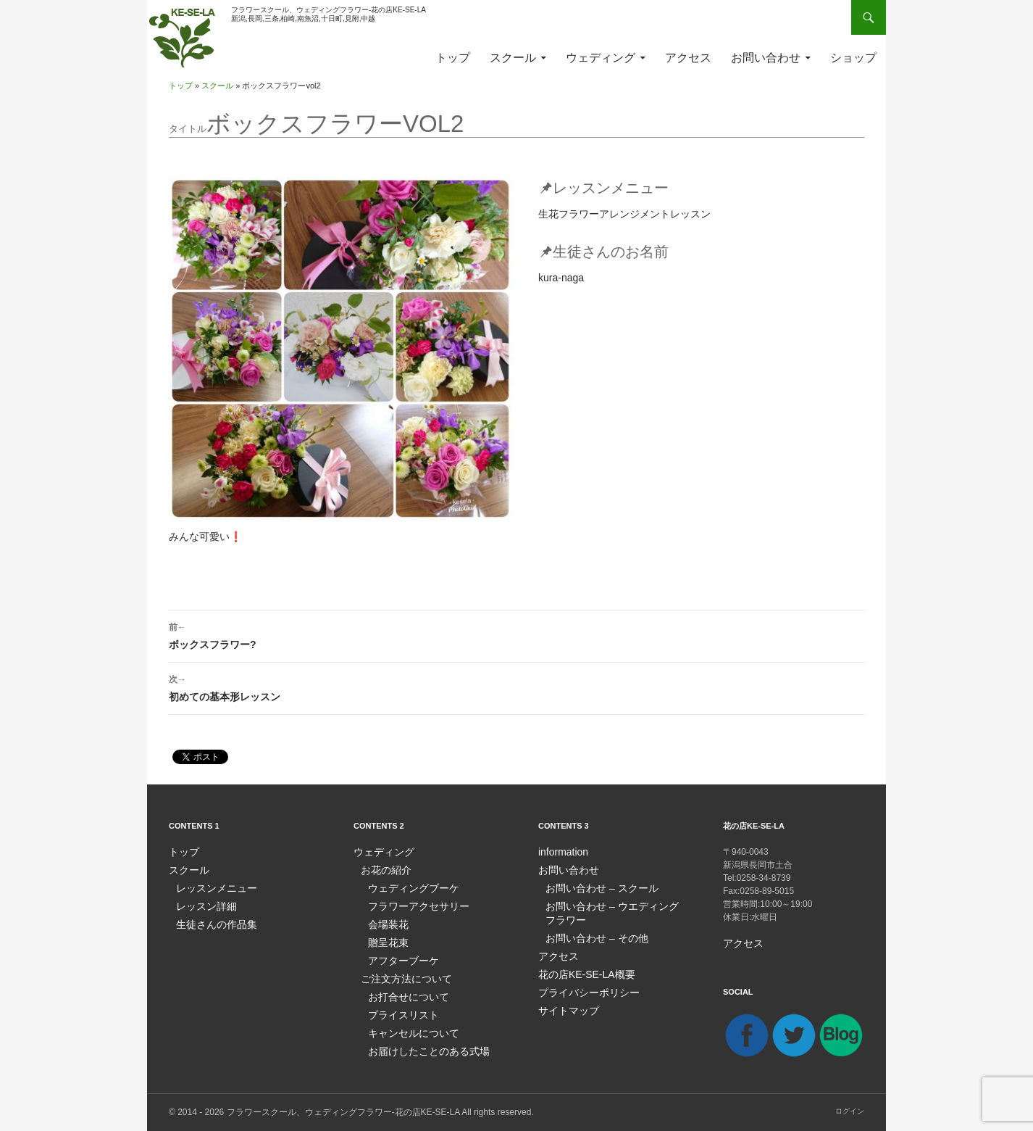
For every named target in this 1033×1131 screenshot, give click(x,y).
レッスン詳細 (202, 904)
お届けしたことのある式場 (420, 1043)
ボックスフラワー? (516, 634)
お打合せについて (403, 991)
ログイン (849, 1110)
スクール (513, 57)
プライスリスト (398, 1008)
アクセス (688, 57)
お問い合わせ (765, 57)
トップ (452, 57)
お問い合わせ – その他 (589, 934)
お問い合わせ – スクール (593, 887)
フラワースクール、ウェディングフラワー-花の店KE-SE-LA (343, 1111)
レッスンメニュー (211, 887)
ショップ (853, 57)
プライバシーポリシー (581, 987)
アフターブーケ (398, 956)
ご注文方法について (400, 974)
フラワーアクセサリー (411, 904)
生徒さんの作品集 (211, 921)
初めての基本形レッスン (516, 687)
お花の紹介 (382, 869)
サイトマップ (564, 1004)
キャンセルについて (407, 1026)
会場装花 (385, 921)
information (559, 852)
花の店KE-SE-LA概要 (580, 969)
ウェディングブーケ (407, 887)
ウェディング (600, 57)
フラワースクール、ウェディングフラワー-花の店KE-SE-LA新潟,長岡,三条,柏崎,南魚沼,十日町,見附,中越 (328, 14)
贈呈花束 (385, 939)
